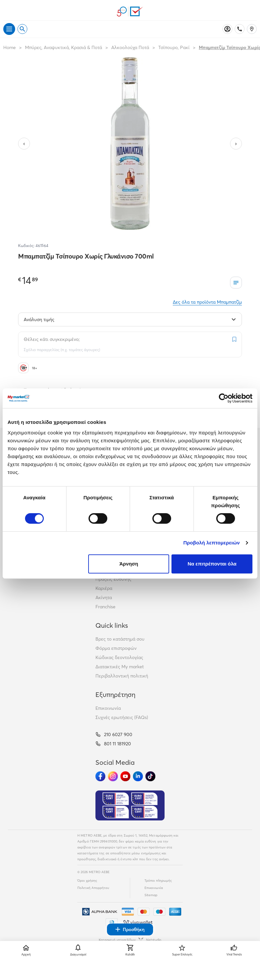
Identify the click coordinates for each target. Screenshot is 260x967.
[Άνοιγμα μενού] (9, 29)
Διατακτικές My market (119, 667)
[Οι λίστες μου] (236, 283)
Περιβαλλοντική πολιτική (121, 676)
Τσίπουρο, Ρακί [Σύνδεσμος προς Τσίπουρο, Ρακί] (174, 47)
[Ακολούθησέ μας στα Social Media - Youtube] (125, 776)
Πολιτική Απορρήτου (93, 888)
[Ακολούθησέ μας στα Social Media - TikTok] (150, 776)
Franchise (105, 607)
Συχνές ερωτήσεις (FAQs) (121, 717)
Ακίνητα (103, 597)
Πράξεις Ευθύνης (113, 579)
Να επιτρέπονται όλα (212, 563)
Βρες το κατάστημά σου (119, 639)
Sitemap (150, 895)
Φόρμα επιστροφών (116, 648)
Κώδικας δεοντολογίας (119, 657)
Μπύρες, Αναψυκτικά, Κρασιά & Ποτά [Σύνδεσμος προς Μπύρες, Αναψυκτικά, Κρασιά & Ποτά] (63, 47)
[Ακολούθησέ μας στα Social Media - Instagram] (113, 776)
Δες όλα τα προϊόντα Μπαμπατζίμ (207, 302)
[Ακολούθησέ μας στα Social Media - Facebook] (100, 776)
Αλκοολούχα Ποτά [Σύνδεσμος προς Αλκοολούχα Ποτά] (130, 47)
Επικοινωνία (108, 708)
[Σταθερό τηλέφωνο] (240, 29)
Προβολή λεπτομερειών (211, 542)
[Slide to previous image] (24, 144)
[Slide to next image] (236, 144)
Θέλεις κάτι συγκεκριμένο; (52, 339)
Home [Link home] (9, 47)
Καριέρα (103, 588)
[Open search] (22, 29)
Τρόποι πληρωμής (158, 880)
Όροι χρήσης (87, 880)
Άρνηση (128, 563)
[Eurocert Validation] (130, 805)
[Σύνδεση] (227, 29)
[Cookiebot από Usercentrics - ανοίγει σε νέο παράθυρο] (223, 398)
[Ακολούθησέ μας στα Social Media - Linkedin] (138, 776)
